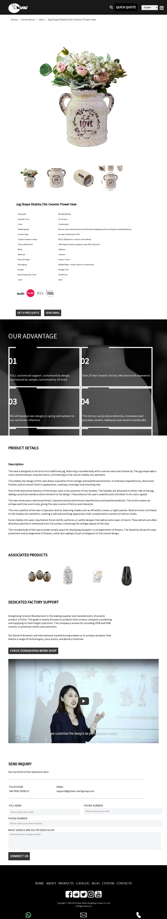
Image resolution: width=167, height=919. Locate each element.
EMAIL (59, 787)
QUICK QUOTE (126, 7)
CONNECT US (19, 856)
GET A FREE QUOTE (28, 313)
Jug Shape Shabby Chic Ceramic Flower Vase (72, 19)
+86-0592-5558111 (19, 791)
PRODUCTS (66, 883)
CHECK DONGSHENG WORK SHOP (33, 651)
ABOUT (51, 883)
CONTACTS (124, 883)
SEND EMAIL (53, 313)
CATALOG (83, 883)
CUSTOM (108, 883)
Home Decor (28, 19)
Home (14, 19)
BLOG (96, 883)
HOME (39, 883)
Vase (41, 19)
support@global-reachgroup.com (75, 791)
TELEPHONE (16, 787)
